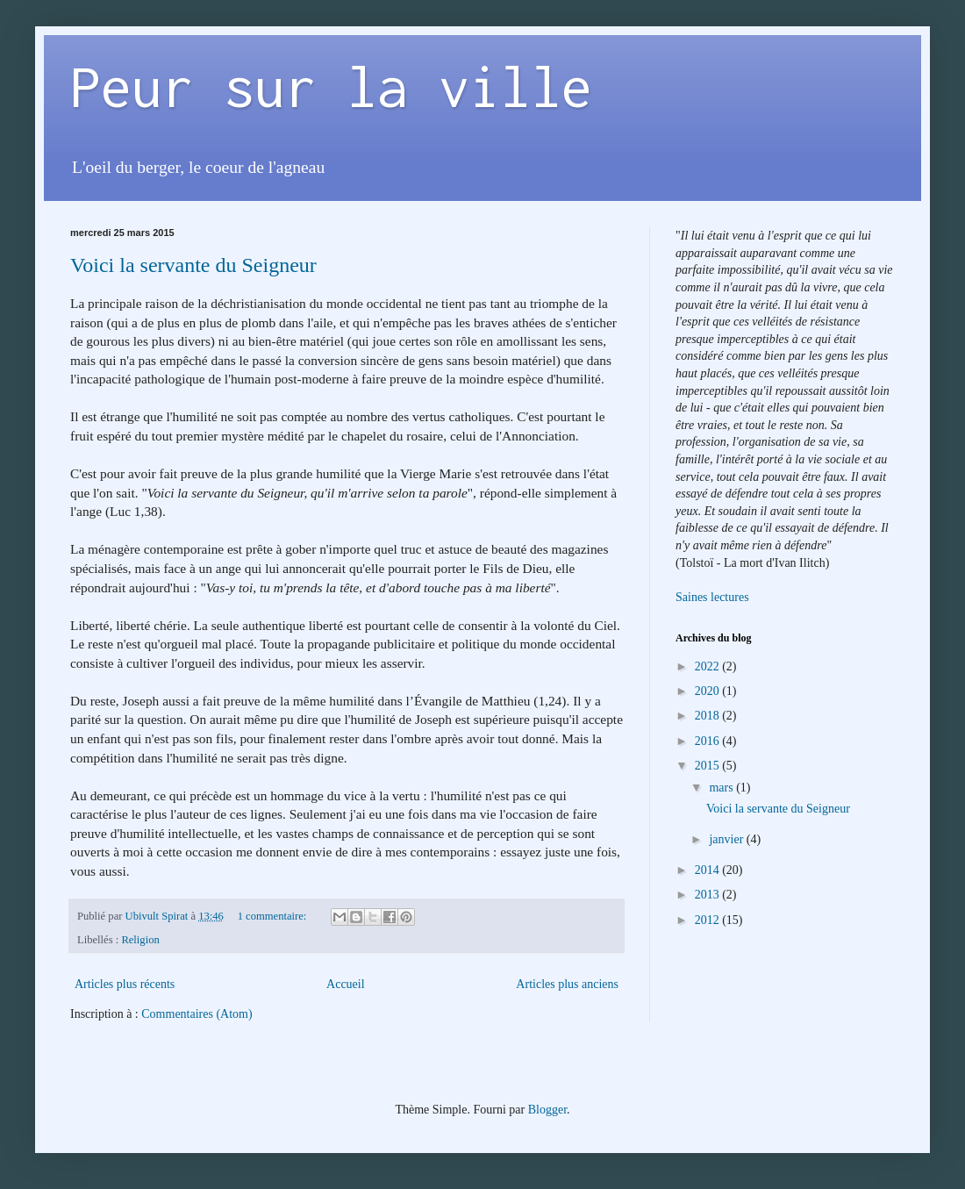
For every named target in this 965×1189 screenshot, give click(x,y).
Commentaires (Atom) (196, 1014)
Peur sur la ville (331, 86)
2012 (709, 920)
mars (722, 787)
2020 (709, 691)
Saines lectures (712, 597)
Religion (140, 940)
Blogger (547, 1109)
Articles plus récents (125, 984)
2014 (709, 870)
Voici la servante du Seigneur (193, 265)
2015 (709, 765)
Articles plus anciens (567, 984)
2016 (709, 741)
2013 (709, 894)
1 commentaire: (274, 916)
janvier (727, 839)
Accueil (345, 984)
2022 (709, 666)
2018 (709, 715)
